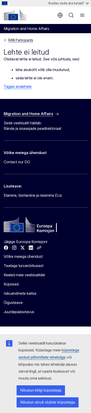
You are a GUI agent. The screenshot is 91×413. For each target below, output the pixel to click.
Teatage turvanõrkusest (23, 265)
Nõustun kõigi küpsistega (40, 390)
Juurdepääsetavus (19, 311)
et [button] (60, 15)
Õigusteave (13, 302)
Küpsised (11, 284)
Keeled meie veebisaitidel (24, 275)
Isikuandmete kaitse (20, 293)
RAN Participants (20, 40)
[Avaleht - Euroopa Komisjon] (15, 14)
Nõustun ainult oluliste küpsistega (47, 402)
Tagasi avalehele (18, 86)
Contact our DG (17, 162)
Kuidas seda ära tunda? (69, 3)
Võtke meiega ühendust (23, 256)
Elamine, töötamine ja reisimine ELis (33, 195)
